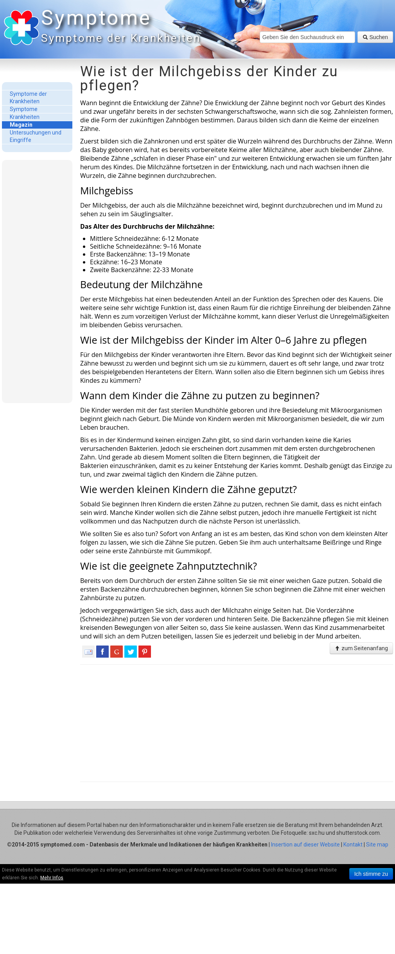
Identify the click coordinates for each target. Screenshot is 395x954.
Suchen (375, 37)
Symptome (119, 27)
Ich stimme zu (371, 874)
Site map (377, 844)
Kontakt (353, 844)
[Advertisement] (37, 281)
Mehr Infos (51, 877)
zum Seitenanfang (361, 648)
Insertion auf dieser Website (305, 844)
